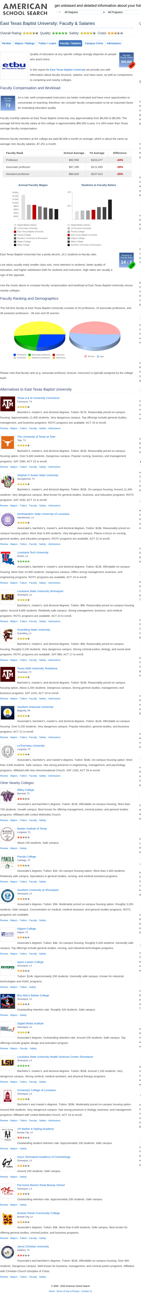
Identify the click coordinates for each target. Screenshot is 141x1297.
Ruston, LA (22, 556)
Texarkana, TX (24, 672)
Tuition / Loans (47, 43)
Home (52, 1291)
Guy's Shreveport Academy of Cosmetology (43, 1156)
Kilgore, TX (22, 932)
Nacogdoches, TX (26, 479)
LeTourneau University (31, 745)
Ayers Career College (30, 962)
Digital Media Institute (30, 1023)
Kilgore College (26, 928)
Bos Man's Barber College (33, 995)
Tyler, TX (21, 440)
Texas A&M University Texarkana (37, 668)
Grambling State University (33, 629)
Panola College (26, 856)
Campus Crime (94, 43)
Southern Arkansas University (35, 706)
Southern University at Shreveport (38, 889)
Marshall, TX (23, 793)
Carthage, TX (23, 860)
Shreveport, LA (24, 595)
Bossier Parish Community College (38, 1213)
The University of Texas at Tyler (36, 436)
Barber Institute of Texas (32, 828)
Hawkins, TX (23, 1250)
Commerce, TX (24, 401)
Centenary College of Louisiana (36, 1090)
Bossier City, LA (25, 1132)
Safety (42, 428)
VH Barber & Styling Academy (35, 1128)
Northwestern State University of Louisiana (43, 513)
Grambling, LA (24, 633)
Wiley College (25, 789)
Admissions (114, 43)
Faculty (33, 428)
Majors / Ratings (25, 43)
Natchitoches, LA (25, 517)
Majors (13, 428)
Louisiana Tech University (32, 552)
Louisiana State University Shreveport (40, 591)
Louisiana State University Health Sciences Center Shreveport (55, 1056)
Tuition (23, 428)
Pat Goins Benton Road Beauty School (41, 1185)
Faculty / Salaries (70, 43)
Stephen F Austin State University (37, 475)
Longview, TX (23, 749)
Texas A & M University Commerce (38, 397)
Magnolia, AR (23, 710)
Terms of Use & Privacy (68, 1291)
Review (6, 43)
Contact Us (86, 1291)
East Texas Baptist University (67, 69)
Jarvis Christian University (33, 1246)
